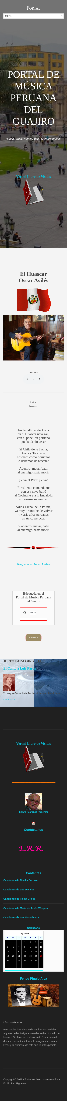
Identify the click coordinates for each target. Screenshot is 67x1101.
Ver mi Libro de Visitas (33, 177)
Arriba (33, 637)
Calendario (33, 928)
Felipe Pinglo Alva (33, 978)
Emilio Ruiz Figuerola (14, 1083)
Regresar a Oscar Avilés (33, 564)
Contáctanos (33, 830)
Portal (33, 8)
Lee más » (9, 699)
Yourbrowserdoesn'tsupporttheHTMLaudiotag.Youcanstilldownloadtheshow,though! (33, 379)
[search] (33, 613)
